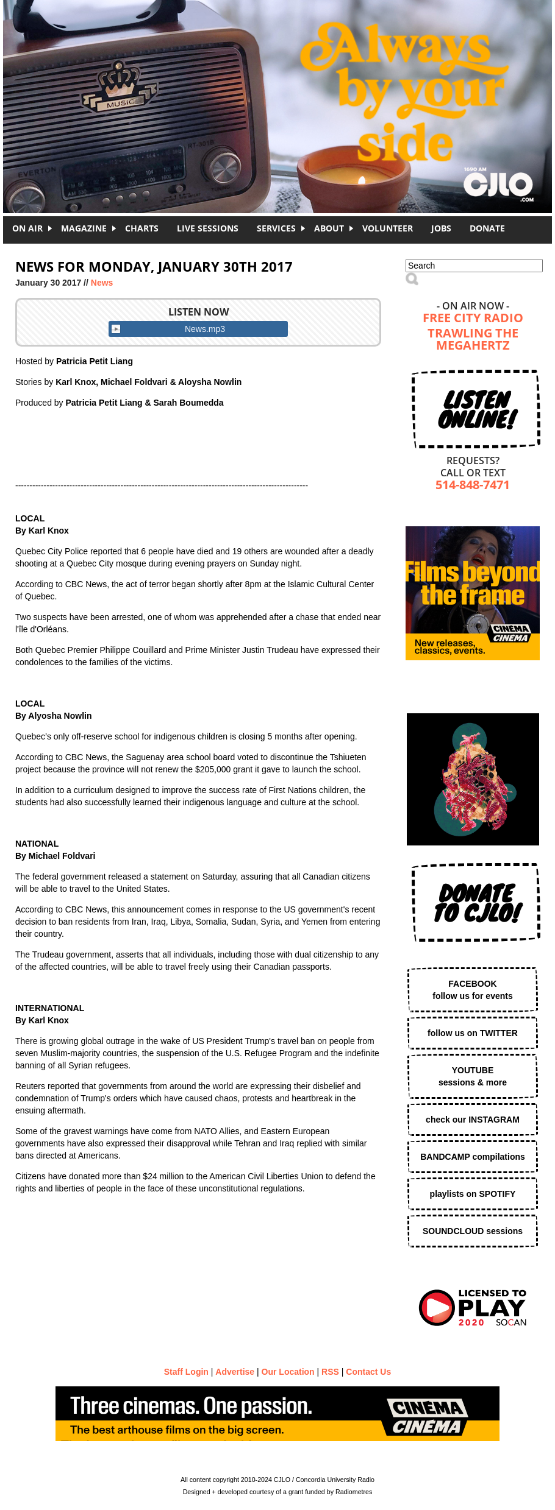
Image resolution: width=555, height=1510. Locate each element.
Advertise (234, 1372)
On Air (27, 228)
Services (276, 228)
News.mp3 (205, 329)
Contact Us (368, 1372)
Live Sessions (207, 228)
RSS (330, 1372)
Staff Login (186, 1372)
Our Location (288, 1372)
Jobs (441, 228)
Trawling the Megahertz (473, 340)
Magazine (84, 228)
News (102, 283)
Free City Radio (473, 319)
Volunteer (387, 228)
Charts (142, 228)
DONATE (487, 228)
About (329, 228)
